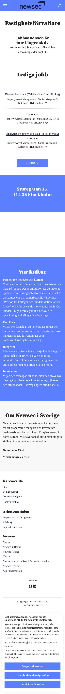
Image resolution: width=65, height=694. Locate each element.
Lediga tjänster (10, 491)
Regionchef (32, 114)
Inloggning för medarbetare (29, 601)
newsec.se (32, 580)
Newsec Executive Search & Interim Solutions (26, 561)
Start (5, 487)
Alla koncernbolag (12, 570)
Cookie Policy (20, 642)
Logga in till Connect (32, 605)
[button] (60, 6)
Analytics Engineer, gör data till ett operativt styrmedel (32, 136)
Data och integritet (12, 496)
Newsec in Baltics (12, 547)
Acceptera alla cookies (32, 666)
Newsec (7, 542)
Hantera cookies (11, 502)
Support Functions (12, 527)
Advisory (7, 522)
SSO (46, 601)
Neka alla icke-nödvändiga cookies (32, 675)
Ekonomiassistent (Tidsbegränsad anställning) (32, 94)
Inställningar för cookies (32, 684)
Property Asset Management (17, 517)
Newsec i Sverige (12, 566)
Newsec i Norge (11, 551)
